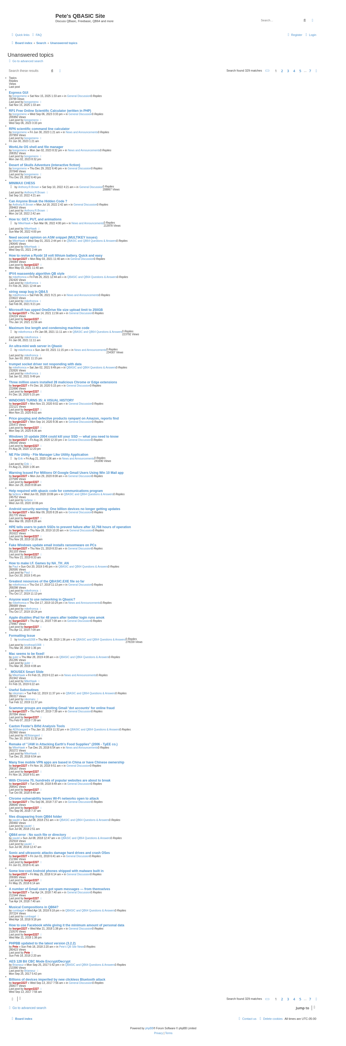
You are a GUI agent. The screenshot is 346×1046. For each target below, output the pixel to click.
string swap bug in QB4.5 (28, 292)
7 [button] (310, 70)
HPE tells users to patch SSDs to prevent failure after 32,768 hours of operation (70, 527)
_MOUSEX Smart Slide (26, 672)
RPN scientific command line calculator (39, 129)
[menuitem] (36, 35)
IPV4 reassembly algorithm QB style (36, 274)
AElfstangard (20, 729)
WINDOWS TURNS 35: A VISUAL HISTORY (41, 400)
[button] (267, 71)
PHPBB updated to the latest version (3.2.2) (42, 943)
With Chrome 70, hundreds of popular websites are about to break (60, 780)
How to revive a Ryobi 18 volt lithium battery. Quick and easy (55, 255)
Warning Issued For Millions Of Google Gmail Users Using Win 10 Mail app (66, 473)
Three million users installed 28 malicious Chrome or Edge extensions (63, 382)
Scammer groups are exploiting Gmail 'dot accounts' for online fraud (62, 708)
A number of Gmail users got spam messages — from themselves (59, 889)
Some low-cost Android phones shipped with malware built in (56, 871)
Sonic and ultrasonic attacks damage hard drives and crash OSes (59, 853)
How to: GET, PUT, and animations (35, 219)
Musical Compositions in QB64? (33, 907)
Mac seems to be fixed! (26, 654)
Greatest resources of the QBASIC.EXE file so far (46, 581)
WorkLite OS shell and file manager (36, 147)
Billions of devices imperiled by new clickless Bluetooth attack (57, 979)
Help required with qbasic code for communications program (56, 491)
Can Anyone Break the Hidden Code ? (38, 201)
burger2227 (19, 258)
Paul (15, 566)
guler (15, 657)
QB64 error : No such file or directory (37, 835)
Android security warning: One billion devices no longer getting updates (64, 509)
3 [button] (288, 70)
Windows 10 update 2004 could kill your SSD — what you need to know (63, 436)
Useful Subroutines (24, 690)
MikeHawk (24, 223)
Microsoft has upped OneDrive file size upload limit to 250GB (56, 310)
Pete (15, 946)
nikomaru (18, 693)
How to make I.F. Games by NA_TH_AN (39, 563)
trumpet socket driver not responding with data (45, 364)
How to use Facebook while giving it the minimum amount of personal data (66, 925)
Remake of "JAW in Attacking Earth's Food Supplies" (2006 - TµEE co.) (63, 744)
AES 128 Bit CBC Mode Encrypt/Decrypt (39, 961)
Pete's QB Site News (71, 946)
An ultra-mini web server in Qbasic (35, 346)
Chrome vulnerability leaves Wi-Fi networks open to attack (54, 798)
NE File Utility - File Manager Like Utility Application (48, 455)
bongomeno (19, 96)
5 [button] (300, 70)
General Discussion (79, 96)
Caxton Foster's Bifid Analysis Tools (37, 726)
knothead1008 (26, 639)
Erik (20, 458)
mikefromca (19, 277)
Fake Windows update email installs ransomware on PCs (52, 545)
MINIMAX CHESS (22, 183)
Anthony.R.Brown (28, 187)
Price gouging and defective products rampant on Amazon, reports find (64, 418)
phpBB (149, 1028)
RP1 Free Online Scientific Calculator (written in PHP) (50, 111)
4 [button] (294, 70)
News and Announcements (82, 132)
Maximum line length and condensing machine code (49, 328)
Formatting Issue (22, 636)
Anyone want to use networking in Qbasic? (42, 599)
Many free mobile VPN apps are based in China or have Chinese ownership (66, 762)
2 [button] (282, 70)
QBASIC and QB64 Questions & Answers (91, 240)
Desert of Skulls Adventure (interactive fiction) (44, 165)
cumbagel (18, 910)
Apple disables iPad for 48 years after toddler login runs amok (56, 617)
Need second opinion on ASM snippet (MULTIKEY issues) (53, 237)
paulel (16, 820)
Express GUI (18, 93)
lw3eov (16, 494)
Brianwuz (18, 964)
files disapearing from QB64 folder (35, 817)
